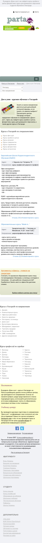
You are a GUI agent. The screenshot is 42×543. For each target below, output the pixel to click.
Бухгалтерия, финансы (10, 324)
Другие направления (9, 336)
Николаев (5, 378)
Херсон (27, 366)
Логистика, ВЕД (7, 331)
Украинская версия (14, 433)
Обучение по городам (10, 528)
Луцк (3, 373)
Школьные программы (11, 477)
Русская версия (27, 433)
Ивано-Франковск (8, 362)
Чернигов (28, 373)
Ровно (27, 354)
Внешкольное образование (12, 473)
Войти (36, 12)
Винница (5, 350)
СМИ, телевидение (8, 333)
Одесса (27, 350)
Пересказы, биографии (11, 470)
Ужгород (28, 362)
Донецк (4, 354)
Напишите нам (6, 418)
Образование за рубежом (12, 496)
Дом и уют (20, 83)
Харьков (27, 364)
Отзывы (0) (17, 256)
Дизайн (4, 310)
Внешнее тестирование (11, 463)
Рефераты (6, 503)
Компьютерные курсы (10, 312)
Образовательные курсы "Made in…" (15, 224)
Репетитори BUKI (9, 524)
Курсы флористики (9, 147)
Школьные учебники (10, 498)
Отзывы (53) (16, 218)
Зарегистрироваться (21, 12)
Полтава (28, 352)
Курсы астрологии (9, 149)
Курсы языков (8, 491)
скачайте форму (23, 420)
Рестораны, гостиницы (10, 319)
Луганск (5, 371)
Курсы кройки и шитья (11, 138)
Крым (4, 369)
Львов (4, 376)
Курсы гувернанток (9, 142)
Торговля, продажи (9, 329)
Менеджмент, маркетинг (11, 326)
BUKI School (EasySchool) (11, 521)
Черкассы (28, 371)
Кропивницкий (7, 366)
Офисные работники (9, 315)
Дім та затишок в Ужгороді (20, 452)
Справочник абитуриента (12, 475)
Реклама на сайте (9, 535)
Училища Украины (9, 468)
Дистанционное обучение (12, 501)
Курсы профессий (9, 493)
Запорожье (6, 359)
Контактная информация (11, 533)
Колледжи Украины (10, 466)
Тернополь (28, 359)
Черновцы (28, 376)
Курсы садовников (9, 144)
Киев (3, 364)
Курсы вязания (8, 140)
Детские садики (8, 526)
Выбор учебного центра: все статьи (24, 293)
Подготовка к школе (10, 531)
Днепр (4, 352)
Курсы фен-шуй (8, 135)
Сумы (26, 357)
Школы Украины (9, 505)
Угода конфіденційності (25, 437)
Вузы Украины (8, 461)
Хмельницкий (29, 369)
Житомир (5, 357)
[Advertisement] (21, 52)
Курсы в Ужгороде (8, 83)
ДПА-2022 (6, 519)
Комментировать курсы (30, 218)
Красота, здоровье (8, 317)
